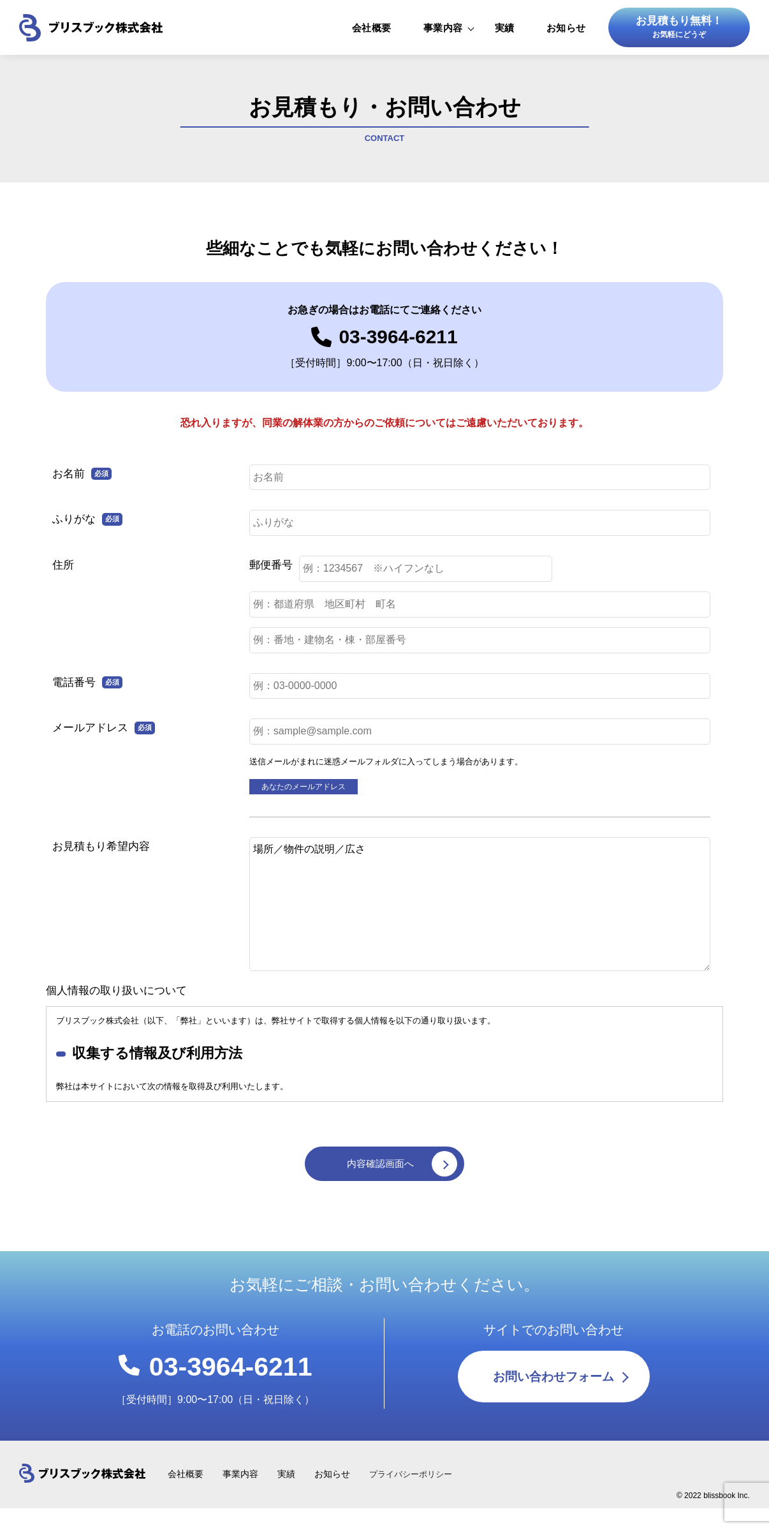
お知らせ (566, 32)
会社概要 (372, 32)
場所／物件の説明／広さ (479, 916)
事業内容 (443, 32)
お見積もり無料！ (679, 33)
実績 (505, 32)
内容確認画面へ (404, 1178)
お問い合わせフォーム (553, 1483)
